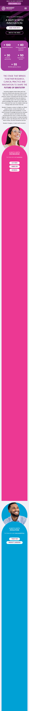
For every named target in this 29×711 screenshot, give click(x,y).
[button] (25, 8)
